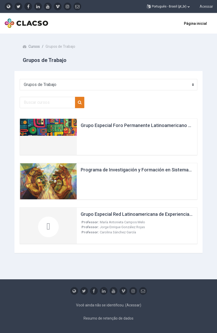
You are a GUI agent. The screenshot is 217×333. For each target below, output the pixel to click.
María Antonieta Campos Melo (122, 222)
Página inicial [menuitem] (195, 23)
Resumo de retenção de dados (108, 318)
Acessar (206, 6)
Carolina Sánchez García (118, 232)
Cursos (34, 46)
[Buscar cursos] (47, 102)
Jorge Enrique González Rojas (122, 227)
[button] (168, 6)
